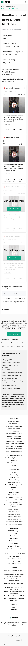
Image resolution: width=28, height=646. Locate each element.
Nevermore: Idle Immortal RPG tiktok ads (14, 346)
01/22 (19, 558)
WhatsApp (14, 609)
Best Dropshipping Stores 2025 (14, 497)
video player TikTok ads (9, 360)
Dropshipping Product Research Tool (14, 500)
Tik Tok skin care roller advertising (12, 372)
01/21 (8, 561)
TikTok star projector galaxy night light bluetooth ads (13, 382)
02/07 (8, 558)
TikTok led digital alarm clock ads (11, 388)
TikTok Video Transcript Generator (14, 485)
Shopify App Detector (14, 431)
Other (23, 553)
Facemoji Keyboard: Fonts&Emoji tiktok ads (8, 346)
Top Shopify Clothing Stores (14, 519)
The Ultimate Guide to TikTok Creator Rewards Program (14, 579)
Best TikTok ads (14, 538)
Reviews (14, 490)
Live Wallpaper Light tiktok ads (19, 346)
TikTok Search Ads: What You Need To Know (14, 571)
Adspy (14, 472)
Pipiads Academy (14, 543)
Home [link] (2, 6)
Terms (12, 640)
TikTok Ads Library (14, 480)
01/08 (14, 563)
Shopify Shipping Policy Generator (14, 458)
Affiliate (14, 465)
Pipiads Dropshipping (14, 502)
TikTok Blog (14, 533)
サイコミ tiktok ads (24, 346)
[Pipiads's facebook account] (9, 636)
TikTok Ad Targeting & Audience (14, 426)
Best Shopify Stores (14, 511)
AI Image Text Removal (14, 495)
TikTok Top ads (14, 536)
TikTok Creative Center (14, 482)
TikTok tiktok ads (19, 343)
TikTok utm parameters (14, 423)
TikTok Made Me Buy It (14, 509)
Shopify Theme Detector (14, 428)
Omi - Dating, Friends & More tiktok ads (3, 343)
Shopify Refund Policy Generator (14, 448)
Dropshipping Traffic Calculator (14, 433)
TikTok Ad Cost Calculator (14, 438)
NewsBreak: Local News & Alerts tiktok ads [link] (11, 8)
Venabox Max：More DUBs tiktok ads (8, 343)
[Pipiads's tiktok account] (16, 636)
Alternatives (14, 487)
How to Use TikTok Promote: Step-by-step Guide (14, 584)
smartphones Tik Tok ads (9, 378)
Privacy (7, 640)
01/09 (8, 563)
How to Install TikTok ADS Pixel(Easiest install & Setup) (14, 599)
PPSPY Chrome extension (14, 463)
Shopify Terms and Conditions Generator (14, 452)
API (14, 612)
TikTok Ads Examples (14, 531)
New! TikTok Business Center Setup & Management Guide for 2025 (14, 575)
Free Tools (14, 460)
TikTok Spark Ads (14, 477)
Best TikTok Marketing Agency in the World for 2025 (14, 588)
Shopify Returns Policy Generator (14, 455)
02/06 (14, 558)
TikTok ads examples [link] (11, 6)
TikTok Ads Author (14, 541)
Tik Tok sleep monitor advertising (11, 375)
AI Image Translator (14, 492)
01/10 (19, 561)
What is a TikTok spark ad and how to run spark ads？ (14, 592)
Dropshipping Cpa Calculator (14, 436)
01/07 (19, 563)
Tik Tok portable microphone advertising (10, 366)
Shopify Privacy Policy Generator (14, 446)
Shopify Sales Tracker (14, 421)
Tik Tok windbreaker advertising (11, 362)
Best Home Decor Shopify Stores (14, 524)
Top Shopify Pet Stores (14, 514)
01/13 (14, 561)
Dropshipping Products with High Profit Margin (14, 505)
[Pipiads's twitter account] (12, 636)
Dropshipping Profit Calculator (14, 441)
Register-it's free (14, 208)
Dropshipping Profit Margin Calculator (14, 443)
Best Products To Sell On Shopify (14, 521)
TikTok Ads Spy (14, 475)
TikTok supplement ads (9, 385)
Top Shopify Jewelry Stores (14, 516)
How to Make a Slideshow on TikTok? (14, 596)
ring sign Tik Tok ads (8, 370)
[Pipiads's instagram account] (19, 636)
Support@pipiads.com (14, 607)
